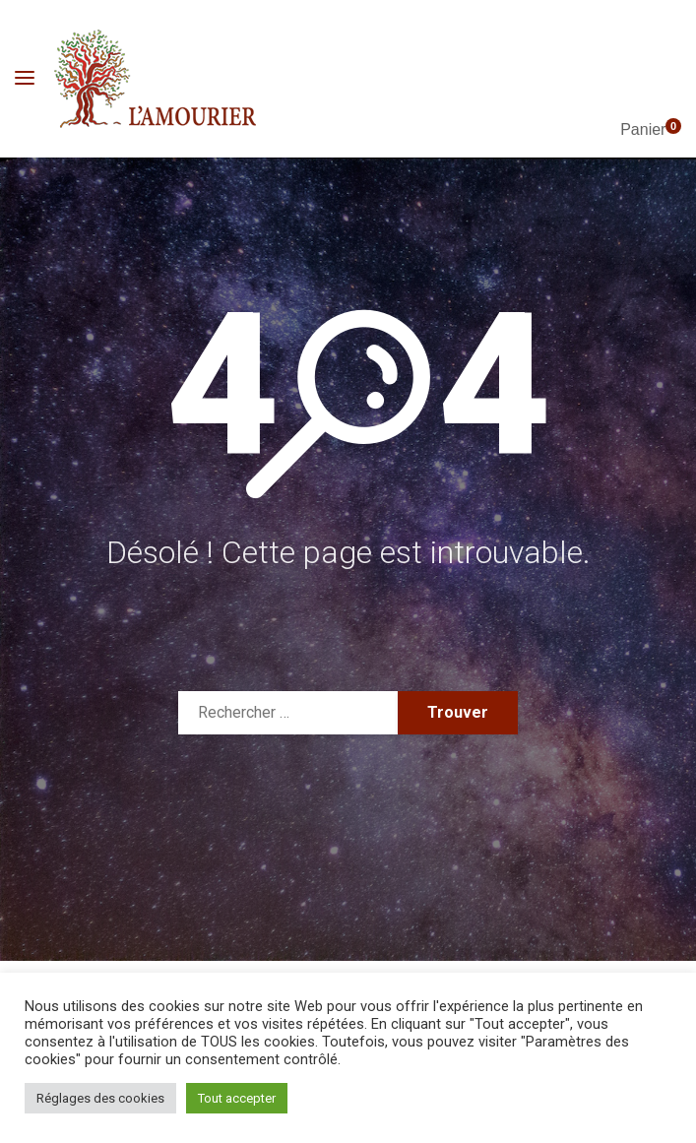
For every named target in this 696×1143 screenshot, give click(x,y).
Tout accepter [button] (237, 1098)
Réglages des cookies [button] (100, 1098)
